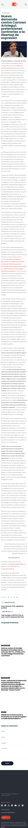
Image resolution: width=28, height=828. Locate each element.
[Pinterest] (14, 597)
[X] (11, 597)
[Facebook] (8, 597)
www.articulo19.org (8, 569)
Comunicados (6, 13)
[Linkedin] (17, 597)
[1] (22, 414)
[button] (2, 4)
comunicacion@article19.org (17, 564)
